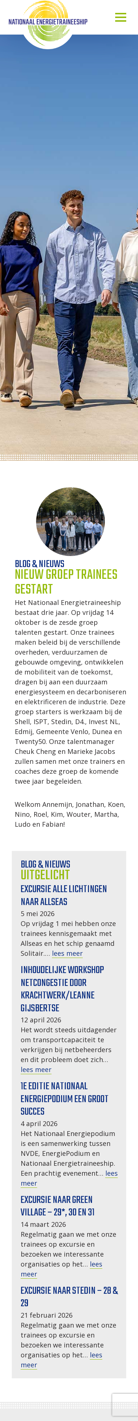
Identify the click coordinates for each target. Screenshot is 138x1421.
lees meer (67, 953)
